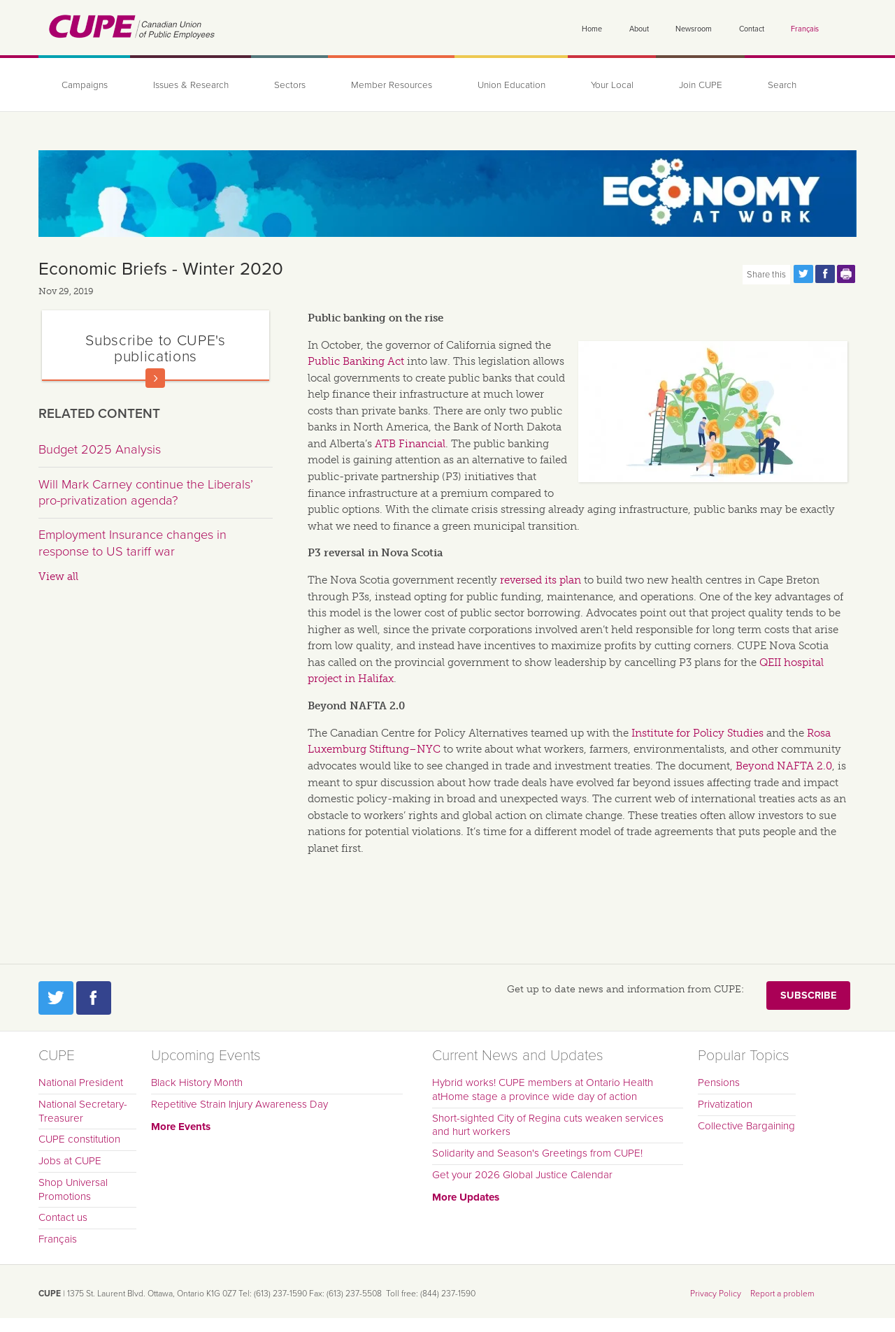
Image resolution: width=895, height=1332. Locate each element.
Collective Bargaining (746, 1126)
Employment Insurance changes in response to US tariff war (132, 543)
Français (805, 29)
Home (592, 29)
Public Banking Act (356, 361)
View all (58, 576)
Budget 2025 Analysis (99, 449)
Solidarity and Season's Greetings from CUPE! (537, 1153)
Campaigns (85, 85)
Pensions (719, 1082)
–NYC (425, 749)
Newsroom (693, 29)
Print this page (847, 274)
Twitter (55, 998)
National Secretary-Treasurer (82, 1111)
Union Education (511, 85)
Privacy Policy (715, 1293)
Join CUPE (700, 85)
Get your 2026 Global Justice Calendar (522, 1174)
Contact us (62, 1217)
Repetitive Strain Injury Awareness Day (239, 1104)
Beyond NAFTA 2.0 (784, 766)
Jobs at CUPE (69, 1160)
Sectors (290, 85)
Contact (751, 29)
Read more (155, 378)
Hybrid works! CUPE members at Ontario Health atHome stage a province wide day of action (542, 1089)
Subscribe (808, 995)
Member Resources (391, 85)
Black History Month (197, 1082)
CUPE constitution (79, 1139)
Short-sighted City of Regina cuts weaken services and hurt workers (548, 1125)
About (639, 29)
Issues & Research (191, 85)
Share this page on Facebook (825, 274)
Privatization (725, 1104)
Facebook (93, 998)
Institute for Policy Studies (697, 733)
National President (80, 1082)
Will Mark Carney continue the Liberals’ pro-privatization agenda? (145, 493)
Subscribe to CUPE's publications (155, 348)
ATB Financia (409, 443)
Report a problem (782, 1293)
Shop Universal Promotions (73, 1189)
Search (782, 85)
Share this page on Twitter (803, 274)
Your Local (612, 85)
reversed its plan (540, 580)
